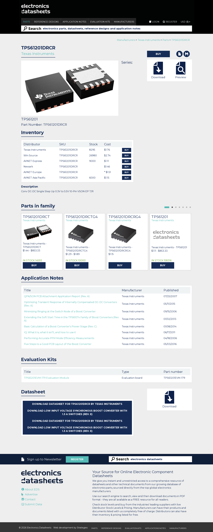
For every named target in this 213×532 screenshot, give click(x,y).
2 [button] (175, 207)
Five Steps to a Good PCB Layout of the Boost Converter (57, 344)
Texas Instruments (149, 40)
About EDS (30, 489)
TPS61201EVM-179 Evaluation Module (46, 377)
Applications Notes (155, 528)
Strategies (82, 527)
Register (170, 21)
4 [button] (183, 207)
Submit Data (31, 504)
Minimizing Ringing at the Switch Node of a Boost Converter (60, 311)
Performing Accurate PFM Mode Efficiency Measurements (59, 338)
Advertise (29, 494)
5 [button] (186, 207)
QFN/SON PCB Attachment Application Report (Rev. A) (57, 296)
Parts (26, 21)
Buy (127, 150)
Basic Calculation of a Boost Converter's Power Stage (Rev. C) (60, 326)
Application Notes (74, 21)
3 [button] (179, 207)
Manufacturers (124, 21)
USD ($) (185, 21)
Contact (28, 499)
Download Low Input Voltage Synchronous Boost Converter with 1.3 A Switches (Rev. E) (77, 412)
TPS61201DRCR (180, 40)
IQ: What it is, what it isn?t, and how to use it (50, 332)
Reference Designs (46, 21)
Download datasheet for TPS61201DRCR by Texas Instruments (77, 404)
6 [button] (190, 207)
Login (154, 21)
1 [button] (172, 207)
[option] (41, 241)
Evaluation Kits (100, 21)
